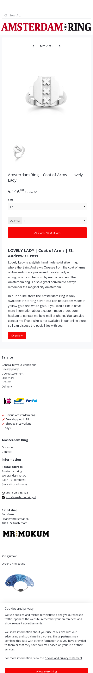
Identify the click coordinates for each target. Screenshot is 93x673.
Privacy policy (10, 369)
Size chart (8, 378)
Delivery (7, 386)
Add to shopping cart (47, 232)
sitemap (83, 650)
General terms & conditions (19, 365)
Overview (17, 335)
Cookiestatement (12, 373)
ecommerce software (33, 657)
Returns (6, 382)
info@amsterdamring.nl (21, 497)
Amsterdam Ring (14, 630)
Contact (7, 452)
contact (28, 315)
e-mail (47, 315)
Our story (8, 447)
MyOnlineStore (68, 657)
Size (11, 200)
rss (18, 657)
